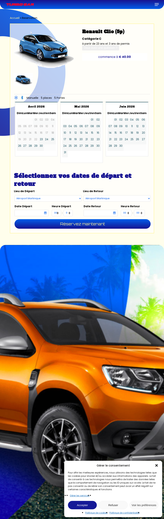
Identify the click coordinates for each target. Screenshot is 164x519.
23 (41, 139)
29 (35, 145)
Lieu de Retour (93, 191)
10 (65, 132)
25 (52, 139)
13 (81, 132)
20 (81, 139)
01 (92, 119)
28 (30, 145)
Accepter (82, 505)
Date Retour (92, 206)
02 (98, 119)
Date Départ (23, 206)
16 (98, 132)
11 (70, 132)
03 (64, 126)
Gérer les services (79, 495)
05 (75, 126)
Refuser (113, 505)
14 (86, 132)
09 (98, 126)
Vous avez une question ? (100, 48)
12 (75, 132)
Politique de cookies (96, 512)
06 (81, 126)
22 (92, 139)
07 (86, 126)
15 (92, 132)
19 (75, 139)
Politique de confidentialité (124, 512)
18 (70, 139)
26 (19, 145)
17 (65, 139)
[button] (156, 465)
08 (92, 126)
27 (24, 145)
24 (46, 139)
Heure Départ (61, 206)
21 (86, 139)
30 (41, 145)
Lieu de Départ (24, 191)
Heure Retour (130, 206)
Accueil (14, 18)
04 (70, 126)
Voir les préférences (144, 505)
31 (65, 152)
